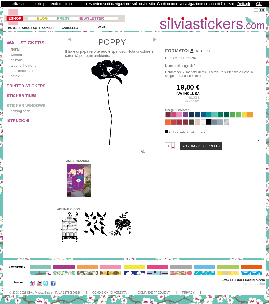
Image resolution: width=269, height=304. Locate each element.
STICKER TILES (22, 95)
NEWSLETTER (91, 18)
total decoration (22, 71)
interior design (254, 284)
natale (15, 76)
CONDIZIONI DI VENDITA (109, 292)
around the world (23, 65)
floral (15, 49)
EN (262, 10)
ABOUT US (29, 27)
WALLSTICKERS (25, 43)
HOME (12, 27)
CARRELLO (70, 27)
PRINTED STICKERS (26, 85)
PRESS (63, 18)
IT (256, 10)
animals (17, 60)
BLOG (42, 18)
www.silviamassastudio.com (243, 280)
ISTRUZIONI (18, 120)
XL (208, 51)
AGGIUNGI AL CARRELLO (201, 146)
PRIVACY (188, 292)
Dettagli (243, 4)
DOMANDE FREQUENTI (154, 292)
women (16, 55)
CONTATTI (49, 27)
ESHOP (14, 18)
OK (259, 4)
